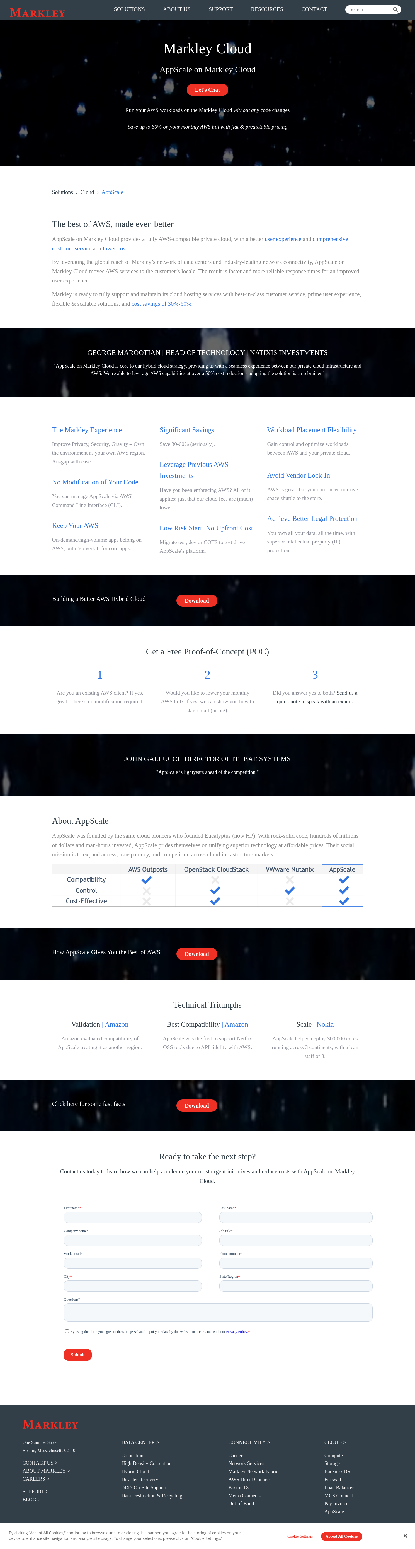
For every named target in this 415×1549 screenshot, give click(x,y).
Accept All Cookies (342, 1536)
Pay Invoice (336, 1503)
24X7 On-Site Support (144, 1487)
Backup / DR (337, 1471)
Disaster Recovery (140, 1479)
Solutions (62, 192)
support (221, 9)
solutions (129, 9)
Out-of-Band (241, 1503)
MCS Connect (338, 1496)
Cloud (87, 192)
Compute (333, 1455)
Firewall (332, 1479)
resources (267, 9)
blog (29, 1499)
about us (177, 9)
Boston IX (239, 1487)
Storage (332, 1463)
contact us (38, 1463)
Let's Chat (207, 90)
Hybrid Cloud (135, 1471)
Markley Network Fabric (253, 1471)
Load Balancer (339, 1487)
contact (314, 9)
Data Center (138, 1442)
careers (34, 1479)
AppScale (334, 1511)
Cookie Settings (300, 1536)
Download (197, 601)
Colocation (133, 1455)
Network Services (246, 1463)
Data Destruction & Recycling (152, 1496)
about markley (44, 1471)
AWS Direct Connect (250, 1479)
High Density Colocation (147, 1463)
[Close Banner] (405, 1535)
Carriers (237, 1455)
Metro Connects (245, 1496)
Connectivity (247, 1442)
